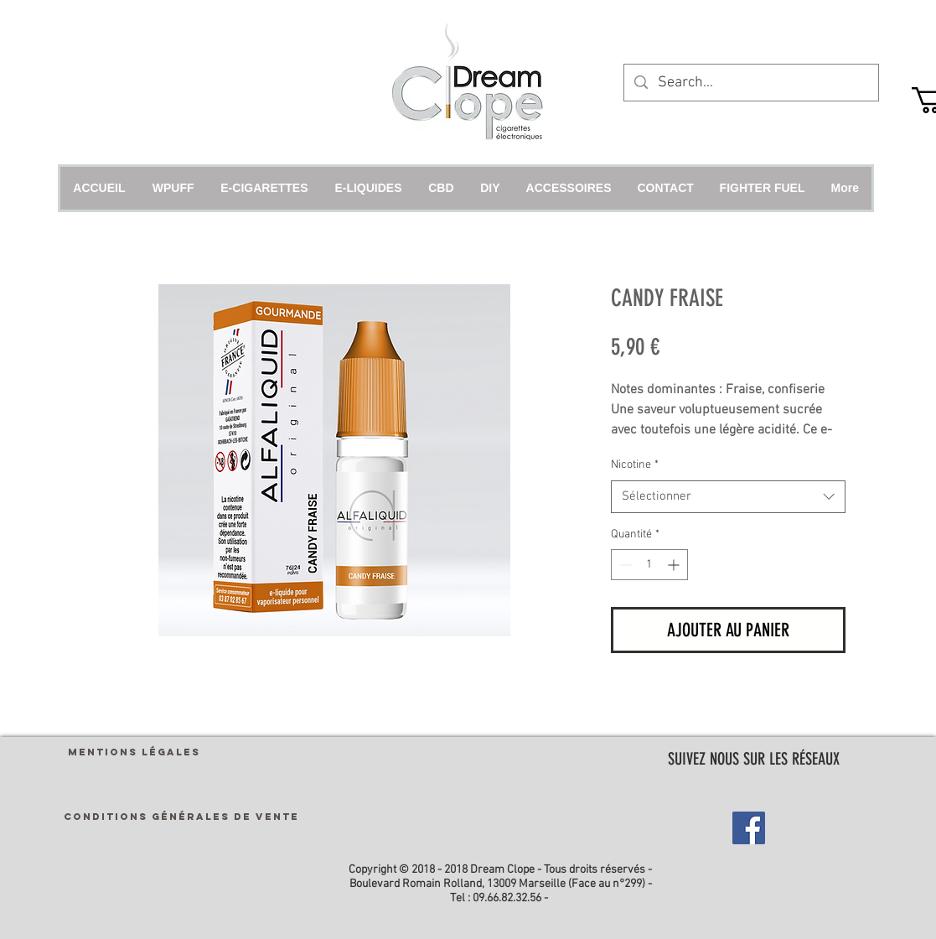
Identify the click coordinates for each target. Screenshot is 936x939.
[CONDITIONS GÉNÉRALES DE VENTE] (181, 816)
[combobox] (728, 496)
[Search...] (750, 83)
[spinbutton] (649, 564)
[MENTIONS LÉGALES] (134, 751)
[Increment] (675, 564)
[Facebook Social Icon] (748, 828)
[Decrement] (623, 564)
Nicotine (635, 465)
